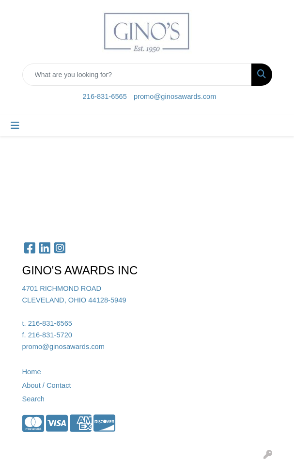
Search (33, 399)
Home (31, 372)
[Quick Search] (137, 75)
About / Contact (46, 385)
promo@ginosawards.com (175, 96)
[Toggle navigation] (15, 125)
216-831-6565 (105, 96)
